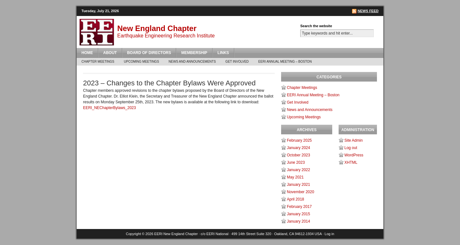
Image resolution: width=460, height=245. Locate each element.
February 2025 (299, 140)
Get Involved (237, 61)
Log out (350, 148)
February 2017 (299, 206)
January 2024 (298, 148)
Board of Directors (149, 53)
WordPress (353, 155)
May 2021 (295, 177)
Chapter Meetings (97, 61)
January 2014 (298, 221)
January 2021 (298, 184)
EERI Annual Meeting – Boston (285, 61)
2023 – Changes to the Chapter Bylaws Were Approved (169, 83)
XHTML (350, 162)
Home (87, 53)
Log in (329, 234)
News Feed (368, 11)
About (110, 53)
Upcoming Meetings (141, 61)
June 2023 (296, 162)
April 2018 (295, 199)
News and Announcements (192, 61)
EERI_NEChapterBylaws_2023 (109, 108)
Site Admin (353, 140)
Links (223, 53)
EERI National (217, 234)
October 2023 (298, 155)
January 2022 (298, 170)
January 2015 (298, 214)
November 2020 (300, 192)
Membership (194, 53)
